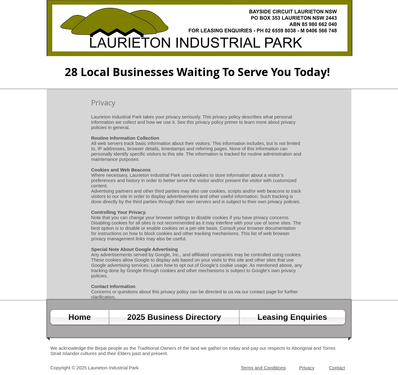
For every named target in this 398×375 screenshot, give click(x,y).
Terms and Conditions (263, 367)
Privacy (306, 367)
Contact (337, 367)
